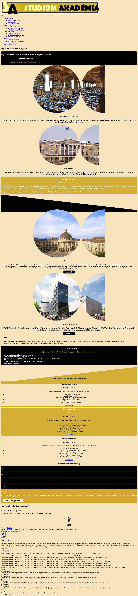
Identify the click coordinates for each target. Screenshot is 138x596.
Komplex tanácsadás (14, 20)
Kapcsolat (11, 43)
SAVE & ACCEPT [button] (6, 594)
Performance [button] (4, 574)
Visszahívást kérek (13, 39)
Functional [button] (4, 569)
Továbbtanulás (8, 18)
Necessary (6, 550)
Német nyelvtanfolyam (14, 27)
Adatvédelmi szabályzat (14, 531)
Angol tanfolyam (9, 31)
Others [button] (3, 589)
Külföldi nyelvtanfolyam (15, 36)
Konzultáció (11, 22)
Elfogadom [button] (4, 531)
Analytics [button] (3, 579)
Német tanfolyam (9, 25)
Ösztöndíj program (13, 23)
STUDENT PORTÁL (10, 44)
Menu (2, 15)
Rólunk (6, 38)
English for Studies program (16, 35)
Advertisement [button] (5, 584)
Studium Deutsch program (15, 28)
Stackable (9, 528)
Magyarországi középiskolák (16, 41)
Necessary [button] (4, 548)
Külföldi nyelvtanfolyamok (16, 30)
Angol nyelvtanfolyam (14, 33)
